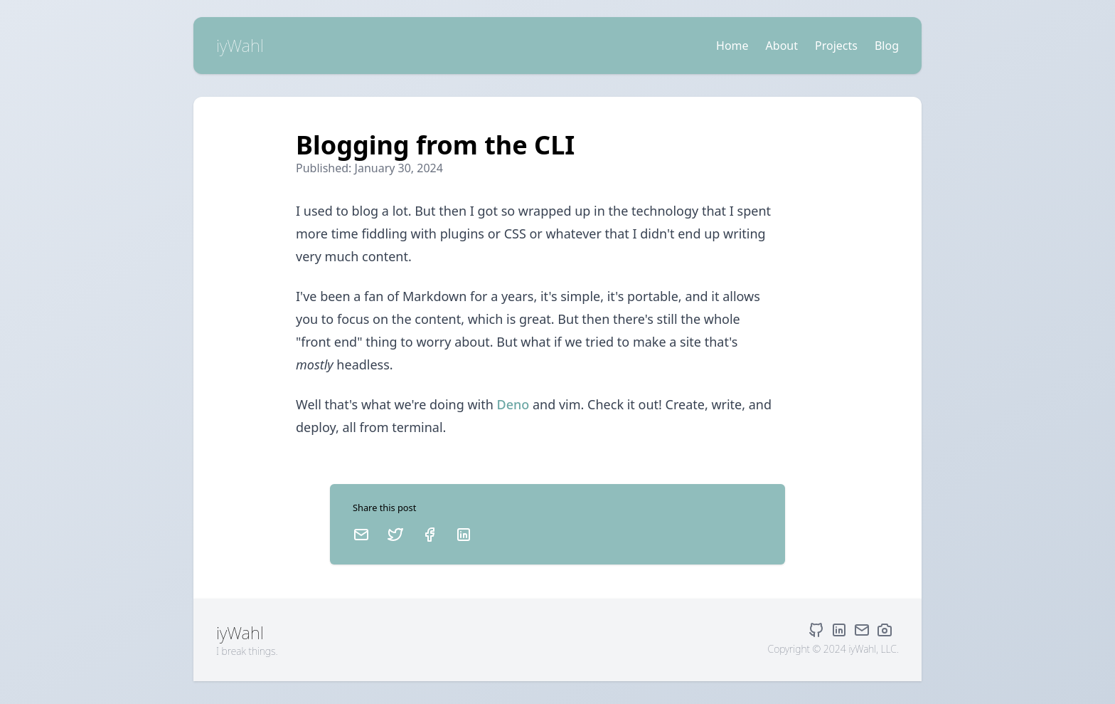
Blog (887, 45)
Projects (836, 45)
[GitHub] (819, 630)
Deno (513, 404)
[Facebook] (429, 534)
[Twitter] (395, 534)
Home (732, 45)
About (782, 45)
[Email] (361, 534)
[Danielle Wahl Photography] (887, 630)
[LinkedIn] (463, 534)
